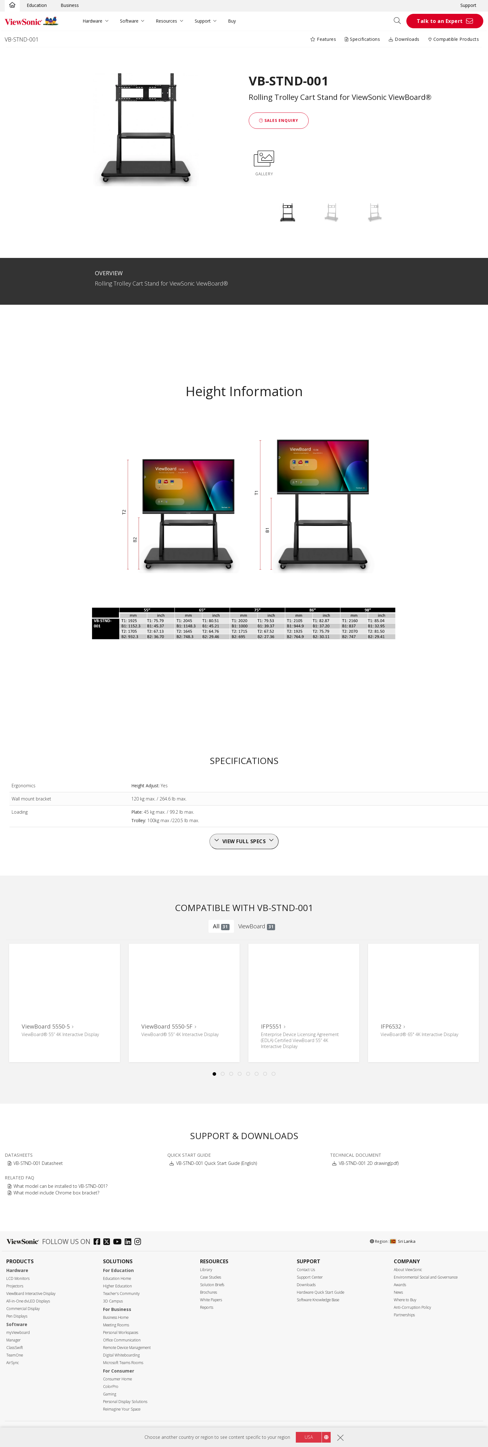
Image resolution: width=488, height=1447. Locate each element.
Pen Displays (16, 1316)
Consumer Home (117, 1379)
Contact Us (306, 1269)
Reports (206, 1307)
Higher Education (117, 1286)
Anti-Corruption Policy (412, 1307)
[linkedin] (129, 1242)
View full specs (244, 841)
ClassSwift (14, 1347)
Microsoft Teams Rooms (123, 1362)
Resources (166, 21)
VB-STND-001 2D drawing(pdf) (369, 1163)
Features (323, 39)
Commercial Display (23, 1308)
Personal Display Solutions (125, 1401)
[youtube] (119, 1242)
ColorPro (110, 1386)
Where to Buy (405, 1299)
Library (206, 1269)
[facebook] (98, 1242)
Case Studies (210, 1277)
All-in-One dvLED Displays (28, 1301)
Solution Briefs (212, 1284)
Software (129, 21)
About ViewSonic (408, 1269)
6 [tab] (257, 1074)
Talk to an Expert (440, 21)
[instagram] (139, 1242)
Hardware (92, 21)
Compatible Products (453, 39)
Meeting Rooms (116, 1325)
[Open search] (399, 21)
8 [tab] (274, 1074)
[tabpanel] (64, 1003)
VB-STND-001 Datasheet (38, 1163)
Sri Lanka (402, 1241)
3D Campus (113, 1301)
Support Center (310, 1277)
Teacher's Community (121, 1293)
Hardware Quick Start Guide (320, 1292)
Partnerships (404, 1315)
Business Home (115, 1317)
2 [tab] (223, 1074)
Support (468, 5)
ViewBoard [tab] (256, 926)
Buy (232, 21)
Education (37, 5)
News (398, 1292)
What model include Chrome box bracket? (56, 1193)
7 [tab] (265, 1074)
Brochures (208, 1292)
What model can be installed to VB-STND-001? (60, 1186)
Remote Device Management (127, 1347)
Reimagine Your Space (121, 1409)
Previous (17, 996)
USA (309, 1437)
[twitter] (108, 1242)
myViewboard (18, 1332)
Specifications (362, 39)
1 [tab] (214, 1074)
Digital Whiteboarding (121, 1355)
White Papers (211, 1299)
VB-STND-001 (22, 39)
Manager (13, 1340)
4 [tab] (240, 1074)
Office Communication (122, 1340)
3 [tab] (231, 1074)
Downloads (404, 39)
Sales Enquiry (278, 120)
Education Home (117, 1278)
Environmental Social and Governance (426, 1277)
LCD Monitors (18, 1278)
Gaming (109, 1394)
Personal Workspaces (120, 1332)
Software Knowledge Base (318, 1299)
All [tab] (221, 926)
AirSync (12, 1362)
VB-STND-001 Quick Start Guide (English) (216, 1163)
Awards (400, 1284)
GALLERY (264, 162)
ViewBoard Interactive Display (31, 1293)
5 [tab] (248, 1074)
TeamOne (14, 1355)
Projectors (14, 1286)
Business (70, 5)
